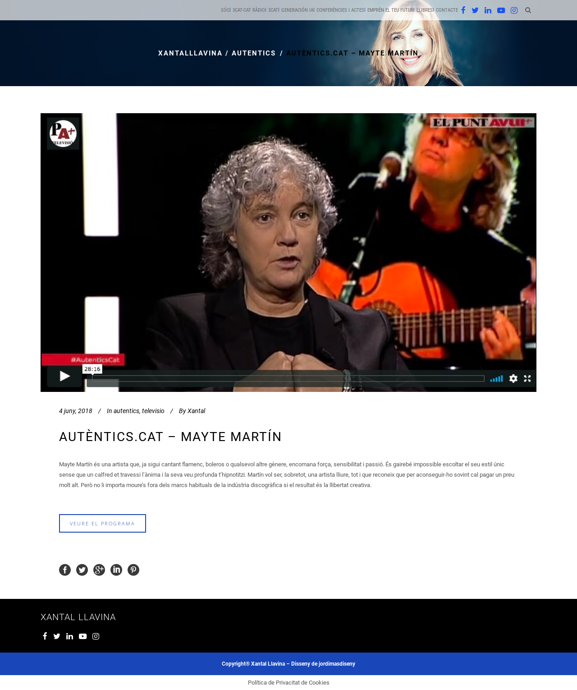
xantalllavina (190, 53)
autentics (254, 53)
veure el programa (102, 523)
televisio (153, 410)
